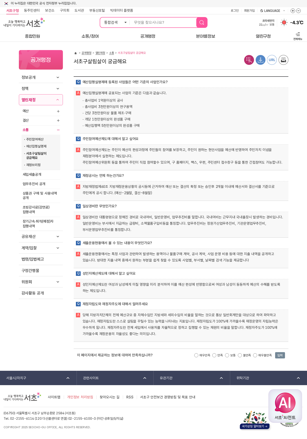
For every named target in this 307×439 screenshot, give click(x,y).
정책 (25, 88)
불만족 (247, 355)
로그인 (235, 10)
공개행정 (86, 53)
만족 (220, 355)
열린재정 (29, 99)
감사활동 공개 (33, 293)
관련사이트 (112, 378)
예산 (26, 111)
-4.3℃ (296, 22)
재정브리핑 (33, 165)
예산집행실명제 (36, 146)
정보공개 (29, 77)
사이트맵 (54, 397)
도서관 (79, 10)
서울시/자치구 (35, 378)
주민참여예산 (35, 139)
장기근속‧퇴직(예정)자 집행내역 (38, 223)
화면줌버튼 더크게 (293, 11)
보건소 (50, 10)
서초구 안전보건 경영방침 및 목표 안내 (167, 397)
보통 (233, 355)
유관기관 (189, 378)
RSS (129, 397)
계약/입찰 (29, 248)
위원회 (27, 281)
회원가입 (249, 10)
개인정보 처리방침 (80, 397)
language (272, 11)
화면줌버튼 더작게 (298, 11)
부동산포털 (97, 10)
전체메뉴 (297, 36)
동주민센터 (30, 10)
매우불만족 (265, 355)
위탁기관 (265, 378)
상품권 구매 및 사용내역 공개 (40, 195)
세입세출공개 (32, 174)
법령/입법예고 (33, 259)
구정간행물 (30, 270)
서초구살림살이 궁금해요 (36, 155)
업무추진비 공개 (34, 184)
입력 (280, 355)
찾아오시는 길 (109, 397)
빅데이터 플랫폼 (121, 10)
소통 (26, 130)
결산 (26, 120)
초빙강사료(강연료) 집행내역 (36, 209)
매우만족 (204, 355)
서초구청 (12, 11)
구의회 (64, 10)
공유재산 (29, 236)
